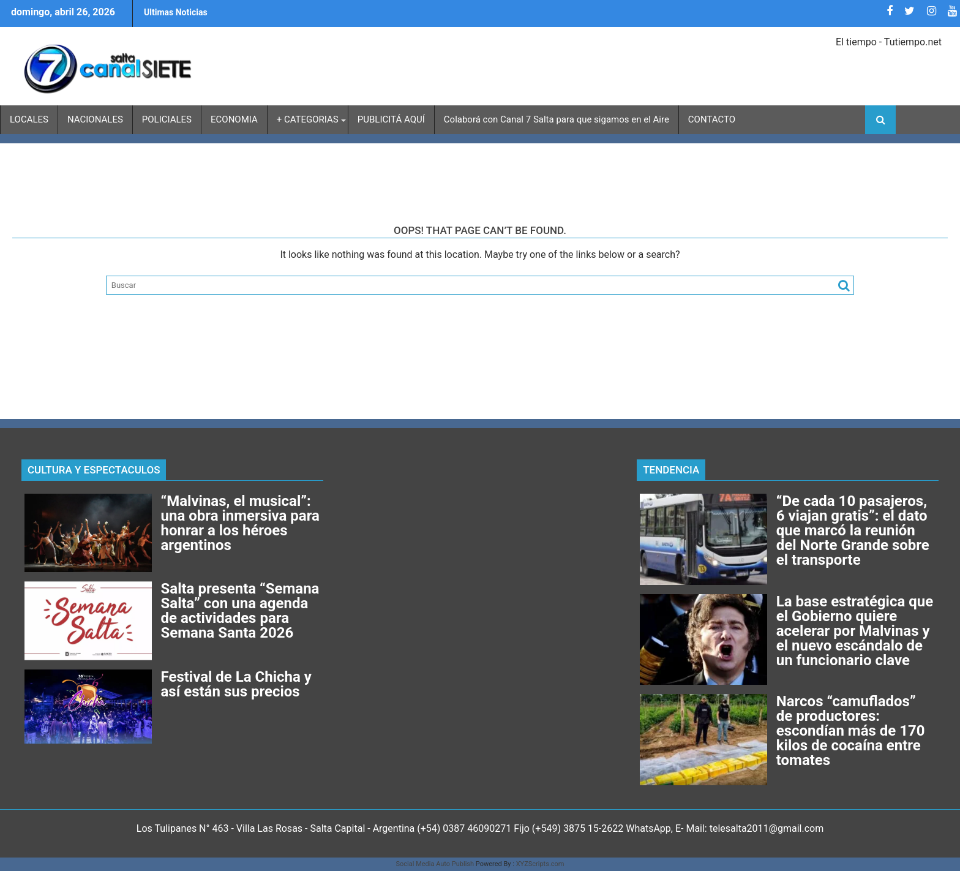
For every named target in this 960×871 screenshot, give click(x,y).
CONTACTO (711, 119)
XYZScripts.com (540, 864)
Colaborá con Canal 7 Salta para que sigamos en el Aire (556, 119)
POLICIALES (167, 119)
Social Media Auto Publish (435, 864)
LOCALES (29, 119)
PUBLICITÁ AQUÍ (391, 119)
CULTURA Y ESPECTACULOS (94, 470)
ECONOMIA (234, 119)
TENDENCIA (671, 470)
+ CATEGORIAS (308, 119)
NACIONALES (95, 119)
